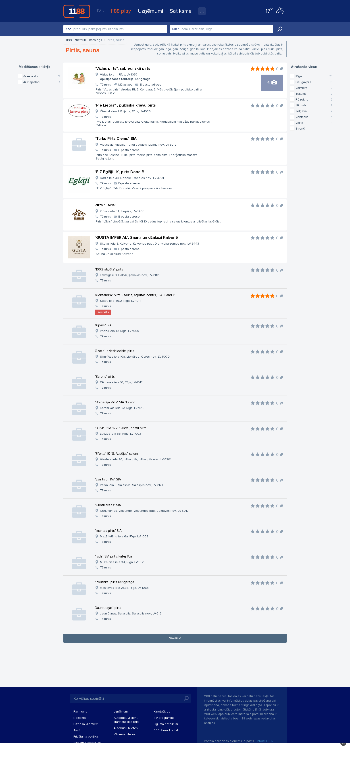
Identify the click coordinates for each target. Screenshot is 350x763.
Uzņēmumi (150, 11)
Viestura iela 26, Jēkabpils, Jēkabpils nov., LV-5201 (135, 459)
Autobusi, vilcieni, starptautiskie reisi (126, 720)
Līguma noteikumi (166, 724)
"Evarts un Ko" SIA (108, 479)
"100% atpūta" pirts (109, 269)
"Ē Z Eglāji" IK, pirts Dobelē (119, 171)
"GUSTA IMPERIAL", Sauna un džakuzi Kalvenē (136, 237)
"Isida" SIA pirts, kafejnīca (113, 556)
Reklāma (79, 718)
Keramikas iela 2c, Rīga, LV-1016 (122, 408)
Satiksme (181, 11)
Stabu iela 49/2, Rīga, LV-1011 (120, 301)
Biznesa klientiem (85, 724)
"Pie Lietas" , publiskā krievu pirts (125, 105)
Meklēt (280, 29)
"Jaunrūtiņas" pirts (108, 608)
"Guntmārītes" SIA (108, 505)
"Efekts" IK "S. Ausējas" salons (117, 454)
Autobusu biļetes (126, 728)
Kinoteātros (162, 711)
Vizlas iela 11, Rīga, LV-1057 (125, 77)
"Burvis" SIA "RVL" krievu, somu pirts (120, 428)
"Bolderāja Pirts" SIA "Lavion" (116, 402)
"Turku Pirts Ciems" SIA (116, 138)
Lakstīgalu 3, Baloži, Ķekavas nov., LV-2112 (129, 275)
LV (100, 10)
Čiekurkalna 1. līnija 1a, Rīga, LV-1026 (125, 111)
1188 (76, 11)
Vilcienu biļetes (124, 734)
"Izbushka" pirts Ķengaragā (114, 582)
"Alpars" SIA (103, 325)
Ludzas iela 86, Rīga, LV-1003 (120, 434)
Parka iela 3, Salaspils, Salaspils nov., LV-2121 (131, 485)
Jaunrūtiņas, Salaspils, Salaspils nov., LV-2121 (131, 613)
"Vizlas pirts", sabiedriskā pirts (122, 68)
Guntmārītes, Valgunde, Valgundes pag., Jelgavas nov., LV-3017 (144, 511)
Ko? (68, 29)
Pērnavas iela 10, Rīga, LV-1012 (121, 382)
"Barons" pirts (105, 377)
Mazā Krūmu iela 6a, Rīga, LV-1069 (124, 536)
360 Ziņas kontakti (167, 730)
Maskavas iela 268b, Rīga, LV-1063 (124, 588)
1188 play (120, 11)
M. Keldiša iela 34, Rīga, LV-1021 (122, 562)
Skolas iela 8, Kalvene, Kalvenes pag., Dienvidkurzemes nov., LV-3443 (149, 243)
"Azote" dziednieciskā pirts (114, 351)
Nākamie (175, 638)
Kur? (175, 29)
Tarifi (76, 730)
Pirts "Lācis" (105, 205)
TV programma (164, 718)
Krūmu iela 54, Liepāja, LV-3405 (122, 211)
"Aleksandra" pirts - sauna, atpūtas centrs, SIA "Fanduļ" (135, 295)
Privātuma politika (85, 736)
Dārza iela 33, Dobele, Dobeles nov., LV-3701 (132, 178)
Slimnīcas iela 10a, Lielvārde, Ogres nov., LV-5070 (135, 356)
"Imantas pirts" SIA (108, 531)
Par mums (80, 711)
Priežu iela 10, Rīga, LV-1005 (119, 331)
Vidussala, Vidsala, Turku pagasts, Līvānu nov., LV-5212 (138, 145)
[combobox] (115, 29)
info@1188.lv (265, 741)
